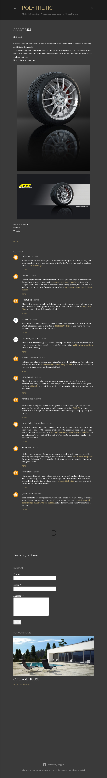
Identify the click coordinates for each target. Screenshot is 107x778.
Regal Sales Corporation (33, 423)
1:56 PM (36, 300)
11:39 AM (49, 423)
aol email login (36, 265)
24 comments (25, 684)
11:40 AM (32, 276)
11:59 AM (35, 447)
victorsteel (27, 471)
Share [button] (15, 242)
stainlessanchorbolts (31, 357)
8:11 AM (45, 358)
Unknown (26, 256)
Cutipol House (26, 679)
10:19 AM (38, 377)
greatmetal (27, 493)
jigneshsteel (27, 377)
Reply (24, 270)
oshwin (25, 319)
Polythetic (37, 8)
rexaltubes (27, 300)
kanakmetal (27, 399)
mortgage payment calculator (65, 282)
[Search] (92, 7)
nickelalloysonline (30, 338)
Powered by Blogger (53, 764)
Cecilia (25, 275)
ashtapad (26, 447)
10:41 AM (43, 338)
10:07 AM (33, 319)
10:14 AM (37, 494)
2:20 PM (35, 256)
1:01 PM (36, 472)
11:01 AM (37, 399)
